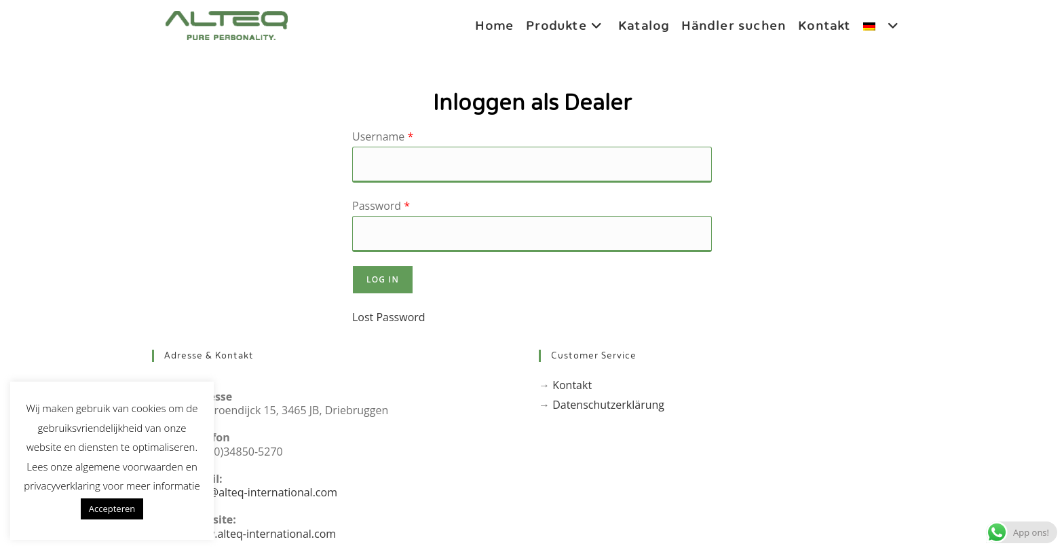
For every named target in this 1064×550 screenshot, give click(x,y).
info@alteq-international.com (263, 492)
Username (382, 136)
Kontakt (572, 385)
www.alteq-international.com (262, 533)
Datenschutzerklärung (608, 404)
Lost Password (388, 317)
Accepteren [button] (112, 508)
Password (381, 205)
